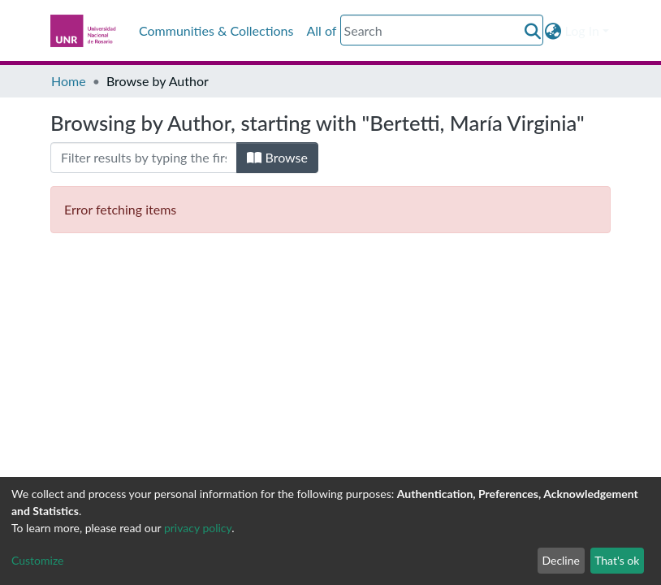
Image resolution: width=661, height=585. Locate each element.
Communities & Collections (216, 30)
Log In (582, 30)
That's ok (616, 560)
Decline (561, 560)
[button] (553, 31)
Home (68, 81)
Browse (277, 157)
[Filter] (143, 157)
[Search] (441, 30)
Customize (37, 560)
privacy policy (197, 528)
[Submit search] (533, 31)
